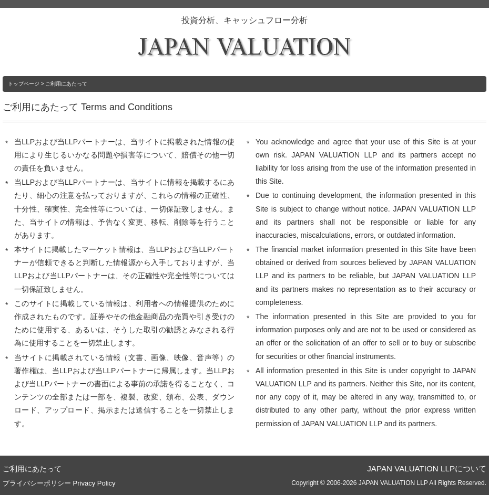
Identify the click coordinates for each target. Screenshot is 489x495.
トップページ (23, 84)
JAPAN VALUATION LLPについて (426, 468)
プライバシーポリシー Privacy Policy (59, 483)
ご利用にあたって (32, 469)
